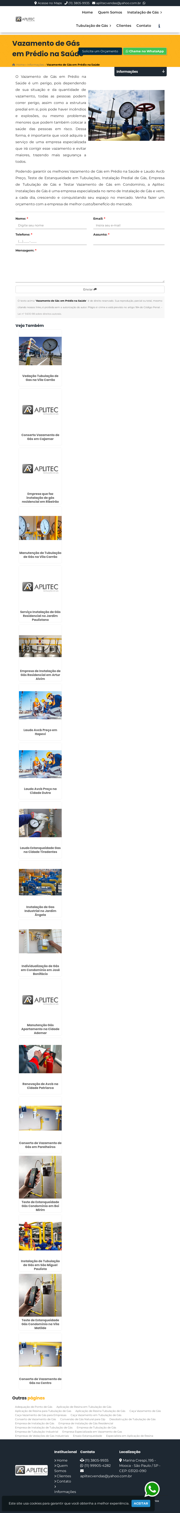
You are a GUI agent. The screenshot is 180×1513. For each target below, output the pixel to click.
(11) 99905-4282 (97, 1466)
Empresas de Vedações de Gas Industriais (42, 1435)
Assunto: (101, 234)
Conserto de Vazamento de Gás (35, 1419)
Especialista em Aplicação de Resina (129, 1435)
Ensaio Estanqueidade (87, 1435)
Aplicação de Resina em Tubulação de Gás (83, 1406)
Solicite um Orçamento (100, 51)
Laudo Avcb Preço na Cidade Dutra (40, 791)
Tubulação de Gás (93, 26)
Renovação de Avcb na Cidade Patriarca (40, 1086)
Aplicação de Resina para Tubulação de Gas (43, 1411)
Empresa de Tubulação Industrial (36, 1431)
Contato (143, 26)
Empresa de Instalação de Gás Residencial (85, 1423)
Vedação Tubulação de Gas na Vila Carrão (40, 378)
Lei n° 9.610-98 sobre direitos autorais (39, 313)
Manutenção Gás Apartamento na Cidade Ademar (40, 1029)
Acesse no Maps (50, 3)
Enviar (90, 289)
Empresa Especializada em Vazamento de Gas (92, 1431)
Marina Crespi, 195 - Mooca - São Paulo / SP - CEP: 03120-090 (139, 1465)
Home (87, 12)
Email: (99, 219)
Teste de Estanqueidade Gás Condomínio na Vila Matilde (40, 1324)
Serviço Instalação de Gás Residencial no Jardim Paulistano (40, 616)
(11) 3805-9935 (79, 3)
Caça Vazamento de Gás (145, 1411)
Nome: (21, 219)
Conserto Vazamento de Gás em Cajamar (40, 437)
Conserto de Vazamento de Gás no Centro (40, 1381)
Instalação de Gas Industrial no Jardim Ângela (40, 911)
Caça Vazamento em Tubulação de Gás (96, 1415)
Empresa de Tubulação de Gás (96, 1427)
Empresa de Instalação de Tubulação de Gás (44, 1427)
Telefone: (23, 234)
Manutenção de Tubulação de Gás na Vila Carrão (40, 555)
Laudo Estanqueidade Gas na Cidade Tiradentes (40, 850)
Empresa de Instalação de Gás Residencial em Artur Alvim (40, 675)
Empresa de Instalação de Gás (34, 1423)
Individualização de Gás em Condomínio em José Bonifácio (40, 970)
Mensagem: (25, 250)
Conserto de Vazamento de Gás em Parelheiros (40, 1145)
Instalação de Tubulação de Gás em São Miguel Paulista (40, 1265)
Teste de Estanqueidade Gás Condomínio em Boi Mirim (40, 1206)
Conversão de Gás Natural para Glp (82, 1419)
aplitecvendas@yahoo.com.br (118, 3)
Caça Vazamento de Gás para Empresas (40, 1415)
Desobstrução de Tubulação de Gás (132, 1419)
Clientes (123, 26)
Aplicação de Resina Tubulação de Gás (100, 1411)
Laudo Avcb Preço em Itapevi (40, 732)
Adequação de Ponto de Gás (33, 1406)
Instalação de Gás (144, 12)
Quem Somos (110, 12)
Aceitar (141, 1503)
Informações (65, 1492)
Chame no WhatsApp (145, 51)
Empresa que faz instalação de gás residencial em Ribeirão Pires (40, 500)
